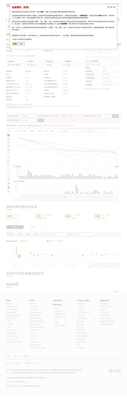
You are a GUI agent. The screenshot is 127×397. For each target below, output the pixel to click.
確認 (14, 44)
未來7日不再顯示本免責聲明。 (22, 39)
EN (114, 7)
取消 (21, 44)
